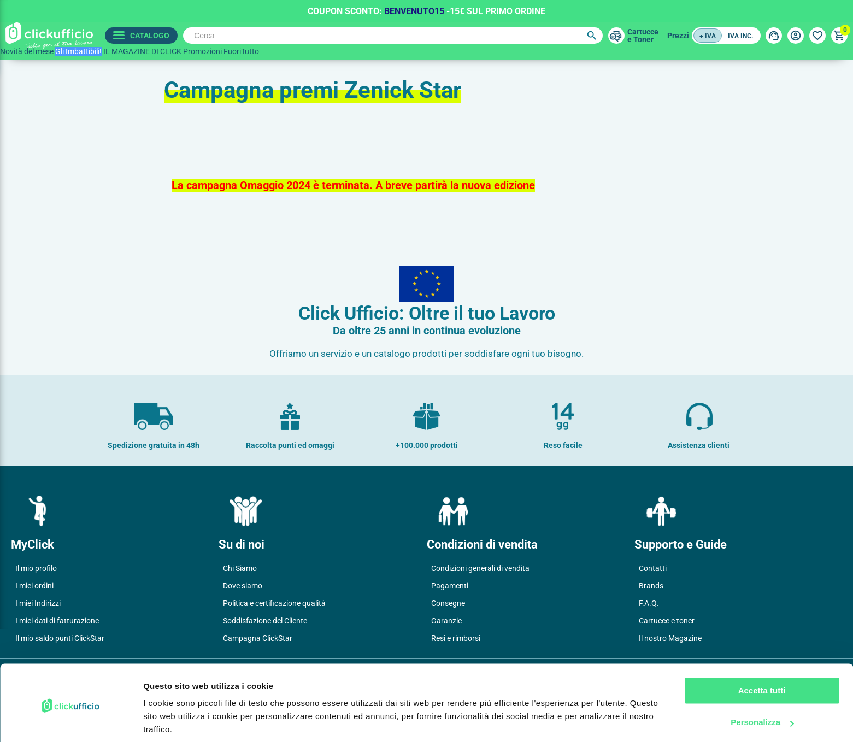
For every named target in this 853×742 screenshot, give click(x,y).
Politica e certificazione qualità (274, 603)
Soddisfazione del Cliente (265, 620)
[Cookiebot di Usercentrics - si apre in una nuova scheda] (71, 720)
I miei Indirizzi (38, 603)
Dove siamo (242, 585)
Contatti (653, 568)
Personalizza (762, 683)
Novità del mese (27, 51)
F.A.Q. (649, 603)
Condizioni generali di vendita (480, 568)
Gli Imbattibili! (78, 51)
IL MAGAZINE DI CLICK (142, 51)
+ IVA (707, 36)
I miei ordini (34, 585)
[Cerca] (392, 35)
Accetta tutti (762, 651)
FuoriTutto (241, 51)
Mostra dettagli (172, 720)
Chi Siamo (240, 568)
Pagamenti (449, 585)
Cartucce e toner (667, 620)
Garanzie (446, 620)
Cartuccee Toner (641, 35)
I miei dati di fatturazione (57, 620)
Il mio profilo (36, 568)
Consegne (448, 603)
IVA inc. (740, 36)
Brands (651, 585)
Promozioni (202, 51)
